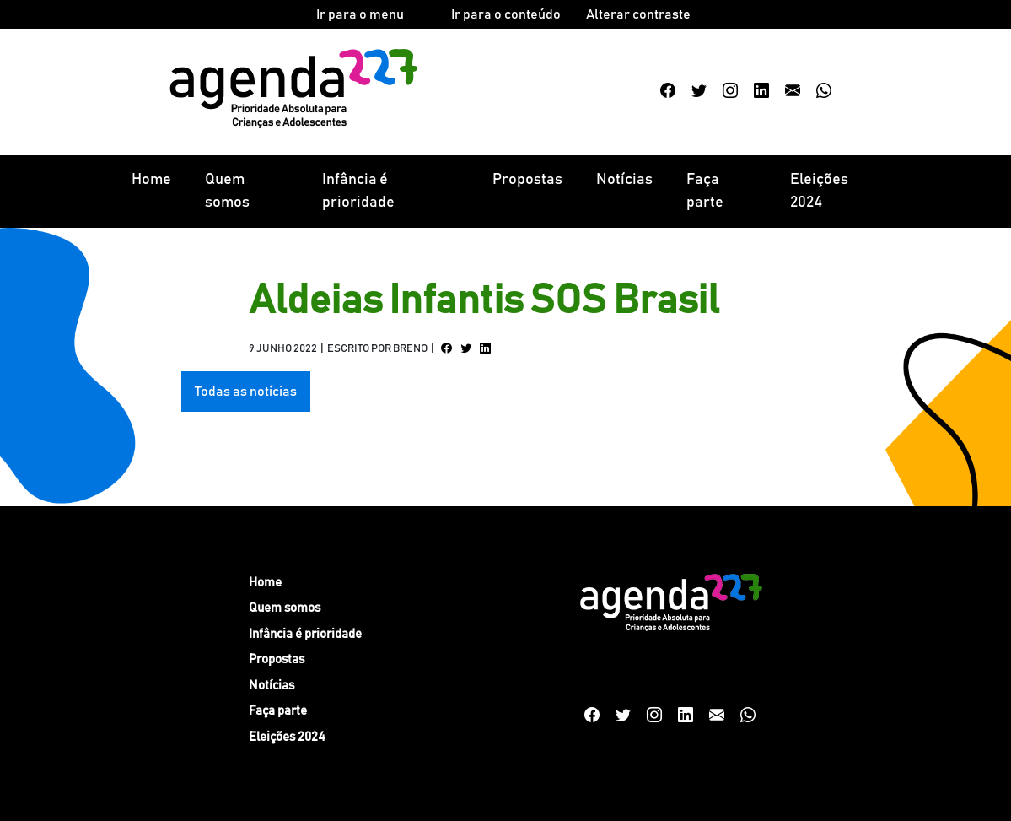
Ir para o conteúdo (506, 14)
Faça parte (704, 191)
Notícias (624, 179)
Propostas (527, 179)
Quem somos (227, 191)
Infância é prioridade (358, 191)
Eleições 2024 (819, 191)
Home (151, 179)
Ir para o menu (360, 14)
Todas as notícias (246, 391)
